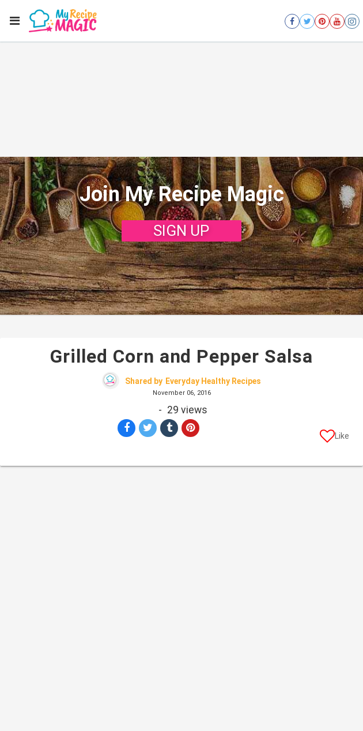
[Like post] (334, 438)
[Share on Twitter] (148, 428)
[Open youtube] (337, 21)
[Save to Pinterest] (190, 428)
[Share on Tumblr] (169, 428)
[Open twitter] (307, 21)
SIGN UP (181, 230)
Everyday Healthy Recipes (213, 381)
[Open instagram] (352, 21)
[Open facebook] (292, 21)
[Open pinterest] (322, 21)
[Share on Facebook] (126, 428)
